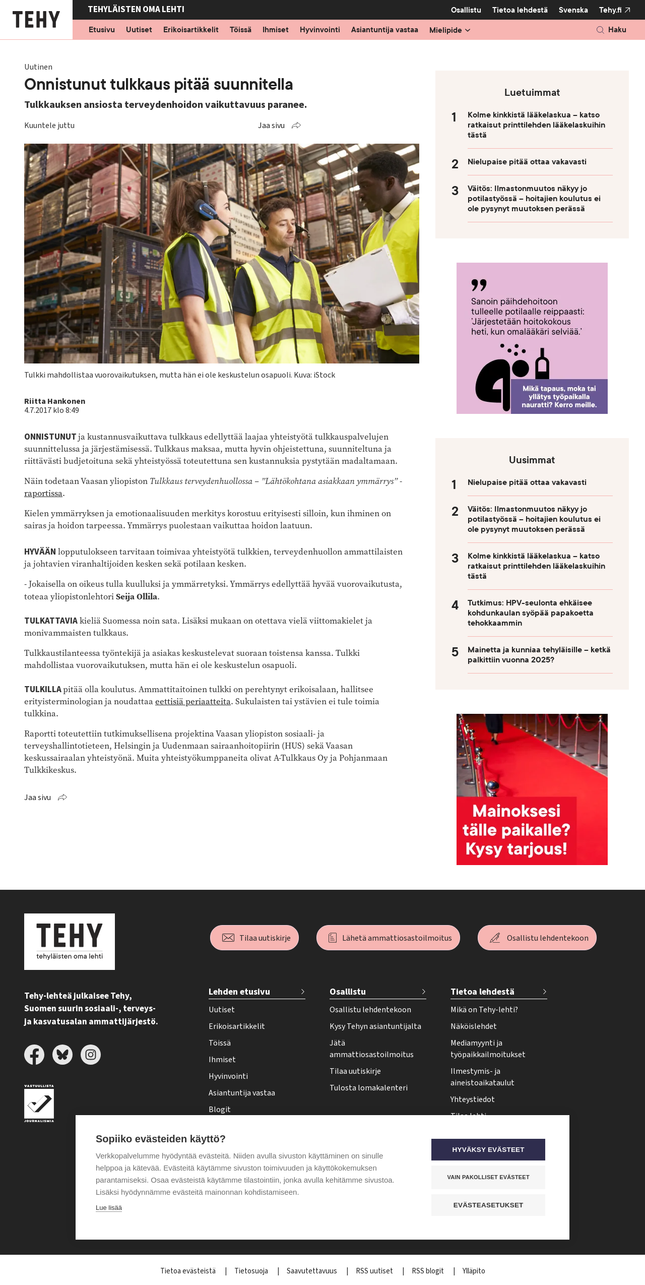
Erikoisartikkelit (191, 30)
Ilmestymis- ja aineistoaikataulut (482, 1077)
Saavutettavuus (313, 1271)
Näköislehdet (473, 1026)
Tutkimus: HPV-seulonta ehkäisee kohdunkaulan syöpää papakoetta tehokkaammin (531, 613)
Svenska (573, 10)
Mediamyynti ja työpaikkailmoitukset (488, 1048)
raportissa (43, 493)
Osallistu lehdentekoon (548, 938)
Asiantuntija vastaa (384, 30)
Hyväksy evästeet (489, 1149)
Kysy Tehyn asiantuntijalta (375, 1026)
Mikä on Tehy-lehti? (484, 1009)
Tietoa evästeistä (188, 1271)
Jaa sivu (271, 125)
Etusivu (102, 30)
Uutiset (139, 30)
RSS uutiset (375, 1271)
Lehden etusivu (239, 992)
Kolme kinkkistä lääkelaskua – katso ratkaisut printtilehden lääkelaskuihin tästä (536, 125)
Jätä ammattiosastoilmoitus (372, 1048)
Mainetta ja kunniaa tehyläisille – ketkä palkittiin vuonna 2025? (539, 655)
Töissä (240, 30)
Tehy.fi (610, 10)
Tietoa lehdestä (520, 10)
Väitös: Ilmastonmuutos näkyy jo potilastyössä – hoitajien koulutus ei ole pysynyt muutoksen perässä (534, 198)
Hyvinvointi (320, 30)
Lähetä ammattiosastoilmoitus (397, 938)
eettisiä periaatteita (193, 701)
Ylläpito (474, 1271)
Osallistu (466, 10)
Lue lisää (109, 1207)
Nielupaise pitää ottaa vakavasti (527, 162)
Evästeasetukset (489, 1204)
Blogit (220, 1109)
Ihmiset (276, 30)
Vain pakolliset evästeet (488, 1177)
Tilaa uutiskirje (265, 938)
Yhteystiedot (472, 1099)
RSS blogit (428, 1271)
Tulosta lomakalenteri (369, 1087)
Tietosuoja (252, 1271)
